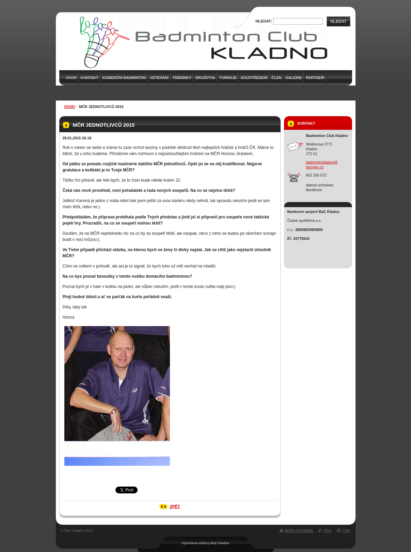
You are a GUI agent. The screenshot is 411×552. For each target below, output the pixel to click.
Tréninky (182, 78)
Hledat (338, 21)
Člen (276, 78)
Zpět (175, 506)
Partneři (315, 78)
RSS (327, 530)
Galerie (293, 78)
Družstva (205, 78)
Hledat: (263, 21)
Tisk (346, 530)
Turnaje (228, 78)
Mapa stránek (299, 530)
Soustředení (254, 78)
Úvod (69, 107)
